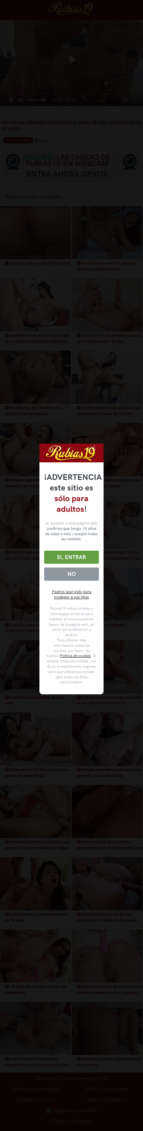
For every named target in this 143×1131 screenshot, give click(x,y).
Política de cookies (75, 656)
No (72, 574)
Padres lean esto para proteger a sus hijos (71, 594)
